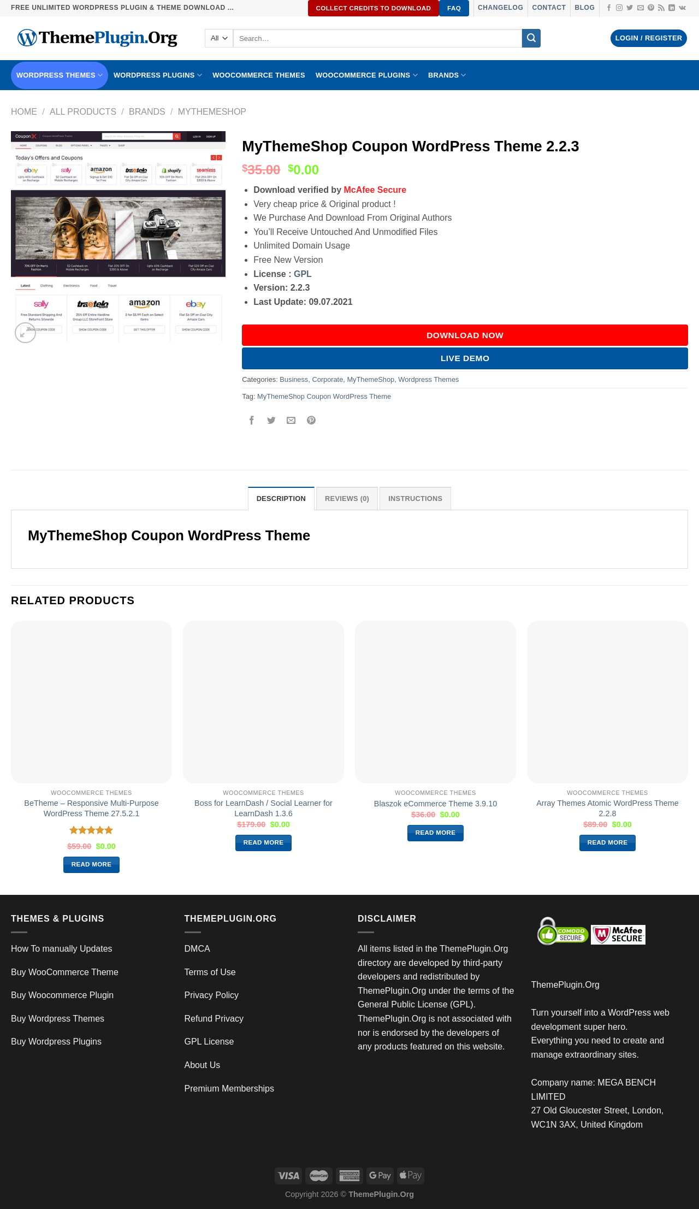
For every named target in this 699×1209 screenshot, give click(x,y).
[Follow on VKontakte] (682, 8)
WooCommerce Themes (258, 75)
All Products (83, 111)
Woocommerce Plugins (367, 75)
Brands (147, 111)
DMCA (197, 948)
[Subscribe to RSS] (661, 8)
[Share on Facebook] (252, 421)
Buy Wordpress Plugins (56, 1041)
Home (24, 111)
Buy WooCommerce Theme (65, 972)
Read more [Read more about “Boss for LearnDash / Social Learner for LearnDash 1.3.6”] (264, 842)
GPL (303, 274)
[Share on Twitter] (272, 421)
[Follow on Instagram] (619, 8)
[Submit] (531, 38)
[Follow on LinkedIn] (671, 8)
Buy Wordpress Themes (57, 1018)
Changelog (500, 7)
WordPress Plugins (158, 75)
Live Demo (465, 358)
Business (294, 379)
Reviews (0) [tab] (347, 498)
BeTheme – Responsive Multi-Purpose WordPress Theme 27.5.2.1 (91, 808)
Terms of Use (210, 972)
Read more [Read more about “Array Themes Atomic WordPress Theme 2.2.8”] (608, 842)
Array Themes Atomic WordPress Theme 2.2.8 (607, 808)
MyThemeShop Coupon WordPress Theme (324, 396)
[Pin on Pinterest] (311, 421)
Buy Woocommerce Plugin (62, 995)
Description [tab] (281, 498)
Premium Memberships (229, 1088)
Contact (549, 7)
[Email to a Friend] (291, 421)
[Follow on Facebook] (609, 8)
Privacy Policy (212, 995)
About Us (203, 1065)
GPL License (209, 1041)
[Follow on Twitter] (629, 8)
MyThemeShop (212, 111)
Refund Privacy (214, 1018)
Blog (584, 7)
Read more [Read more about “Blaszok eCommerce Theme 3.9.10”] (436, 832)
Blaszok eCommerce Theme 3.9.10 (435, 803)
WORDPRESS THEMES (59, 75)
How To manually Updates (61, 948)
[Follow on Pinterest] (651, 8)
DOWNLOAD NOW (464, 335)
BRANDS (447, 75)
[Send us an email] (640, 8)
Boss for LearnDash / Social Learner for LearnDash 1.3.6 (263, 808)
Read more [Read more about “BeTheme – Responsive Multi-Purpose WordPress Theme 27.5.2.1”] (92, 864)
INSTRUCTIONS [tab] (415, 498)
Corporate (327, 379)
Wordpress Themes (428, 379)
